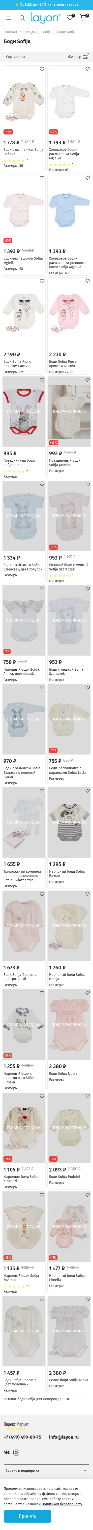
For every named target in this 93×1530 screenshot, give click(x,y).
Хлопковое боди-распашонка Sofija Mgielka (64, 154)
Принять (27, 1516)
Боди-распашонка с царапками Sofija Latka (68, 770)
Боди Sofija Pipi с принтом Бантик (17, 363)
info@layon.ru (64, 1437)
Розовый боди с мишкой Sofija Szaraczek (69, 567)
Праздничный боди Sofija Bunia (19, 462)
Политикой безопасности (62, 1504)
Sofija (46, 32)
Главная (10, 32)
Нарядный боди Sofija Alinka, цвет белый (21, 671)
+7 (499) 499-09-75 (22, 1437)
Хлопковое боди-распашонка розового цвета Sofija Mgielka (67, 262)
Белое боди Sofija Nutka (68, 1380)
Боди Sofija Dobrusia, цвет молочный (20, 1382)
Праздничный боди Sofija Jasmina (64, 462)
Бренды (29, 32)
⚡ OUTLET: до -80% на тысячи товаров (46, 4)
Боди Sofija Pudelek (65, 1177)
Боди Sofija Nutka (63, 1074)
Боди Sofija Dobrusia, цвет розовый (20, 977)
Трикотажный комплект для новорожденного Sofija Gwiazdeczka (22, 875)
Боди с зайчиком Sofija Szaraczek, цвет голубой (22, 567)
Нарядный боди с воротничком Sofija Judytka (19, 1078)
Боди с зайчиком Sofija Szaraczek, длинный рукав (22, 772)
